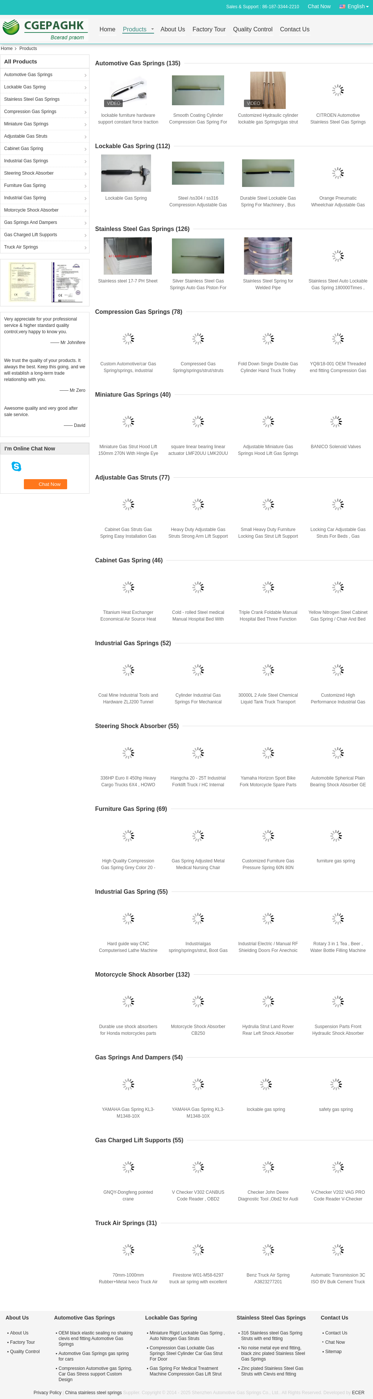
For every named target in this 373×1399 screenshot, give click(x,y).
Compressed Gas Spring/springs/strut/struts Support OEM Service (198, 370)
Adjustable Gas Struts (25, 136)
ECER (358, 1392)
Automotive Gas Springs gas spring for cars (94, 1356)
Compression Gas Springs (30, 111)
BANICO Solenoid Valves (336, 446)
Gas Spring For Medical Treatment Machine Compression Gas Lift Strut (186, 1371)
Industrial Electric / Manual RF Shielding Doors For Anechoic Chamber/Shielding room (268, 950)
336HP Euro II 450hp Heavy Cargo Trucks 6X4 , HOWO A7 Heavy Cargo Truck (128, 784)
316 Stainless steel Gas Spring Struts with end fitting (272, 1335)
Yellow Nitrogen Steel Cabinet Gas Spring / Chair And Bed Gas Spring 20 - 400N (337, 619)
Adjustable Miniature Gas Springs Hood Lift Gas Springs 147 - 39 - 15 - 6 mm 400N (268, 453)
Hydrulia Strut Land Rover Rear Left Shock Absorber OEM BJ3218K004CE (268, 1033)
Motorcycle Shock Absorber (31, 210)
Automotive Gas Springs (28, 74)
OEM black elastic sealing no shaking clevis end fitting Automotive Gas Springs (96, 1338)
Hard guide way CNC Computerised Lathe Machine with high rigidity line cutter (128, 950)
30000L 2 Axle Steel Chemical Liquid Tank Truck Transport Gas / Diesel (268, 702)
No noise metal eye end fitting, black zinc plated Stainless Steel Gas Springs (273, 1353)
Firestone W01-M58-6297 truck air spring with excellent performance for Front (198, 1281)
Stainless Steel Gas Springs (32, 99)
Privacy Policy (48, 1392)
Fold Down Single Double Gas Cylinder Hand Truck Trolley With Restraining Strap (268, 370)
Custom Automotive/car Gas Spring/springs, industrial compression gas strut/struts (128, 370)
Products (135, 29)
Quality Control (253, 29)
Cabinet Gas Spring (23, 148)
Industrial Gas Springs (26, 160)
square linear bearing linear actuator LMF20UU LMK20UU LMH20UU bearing (198, 453)
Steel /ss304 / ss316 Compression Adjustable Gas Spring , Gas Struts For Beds (198, 205)
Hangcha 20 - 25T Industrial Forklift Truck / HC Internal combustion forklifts (198, 784)
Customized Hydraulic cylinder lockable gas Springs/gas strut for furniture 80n (268, 122)
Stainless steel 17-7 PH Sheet (127, 281)
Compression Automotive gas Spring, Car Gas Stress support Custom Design (95, 1374)
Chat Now (319, 6)
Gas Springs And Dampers (30, 222)
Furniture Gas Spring (25, 185)
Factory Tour (209, 29)
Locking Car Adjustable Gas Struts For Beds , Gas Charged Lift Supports (338, 536)
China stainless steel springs (93, 1392)
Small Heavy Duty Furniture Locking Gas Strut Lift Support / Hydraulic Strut (268, 536)
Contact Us (295, 29)
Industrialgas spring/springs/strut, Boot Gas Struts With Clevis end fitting (198, 950)
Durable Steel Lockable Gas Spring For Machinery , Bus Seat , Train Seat (268, 205)
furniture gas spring (336, 861)
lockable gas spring (266, 1109)
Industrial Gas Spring (25, 197)
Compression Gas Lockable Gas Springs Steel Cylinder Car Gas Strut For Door (186, 1353)
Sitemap (333, 1351)
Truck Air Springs (21, 247)
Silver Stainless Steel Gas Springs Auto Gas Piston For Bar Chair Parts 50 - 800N (198, 287)
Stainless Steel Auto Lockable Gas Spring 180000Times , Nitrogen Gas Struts (337, 287)
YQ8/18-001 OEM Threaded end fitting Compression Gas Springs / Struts (338, 370)
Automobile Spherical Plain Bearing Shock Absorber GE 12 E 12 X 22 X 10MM (338, 784)
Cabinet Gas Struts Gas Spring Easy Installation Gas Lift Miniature (128, 536)
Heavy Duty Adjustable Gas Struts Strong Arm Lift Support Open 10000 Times (198, 536)
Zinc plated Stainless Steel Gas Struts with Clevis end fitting (272, 1371)
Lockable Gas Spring (25, 87)
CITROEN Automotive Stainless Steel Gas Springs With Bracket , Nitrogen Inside (338, 122)
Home (108, 29)
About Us (173, 29)
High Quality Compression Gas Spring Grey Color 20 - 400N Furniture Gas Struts (128, 867)
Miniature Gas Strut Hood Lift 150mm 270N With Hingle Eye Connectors (128, 453)
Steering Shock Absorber (29, 173)
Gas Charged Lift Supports (30, 234)
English (360, 5)
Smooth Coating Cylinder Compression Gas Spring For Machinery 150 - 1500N (198, 122)
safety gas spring (336, 1109)
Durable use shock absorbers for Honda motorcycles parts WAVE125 (128, 1033)
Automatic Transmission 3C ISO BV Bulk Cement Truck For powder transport (338, 1281)
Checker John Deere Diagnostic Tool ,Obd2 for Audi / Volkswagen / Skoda (268, 1199)
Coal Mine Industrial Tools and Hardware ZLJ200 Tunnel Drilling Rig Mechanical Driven (128, 702)
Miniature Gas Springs (26, 124)
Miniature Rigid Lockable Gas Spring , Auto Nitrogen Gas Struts (187, 1335)
